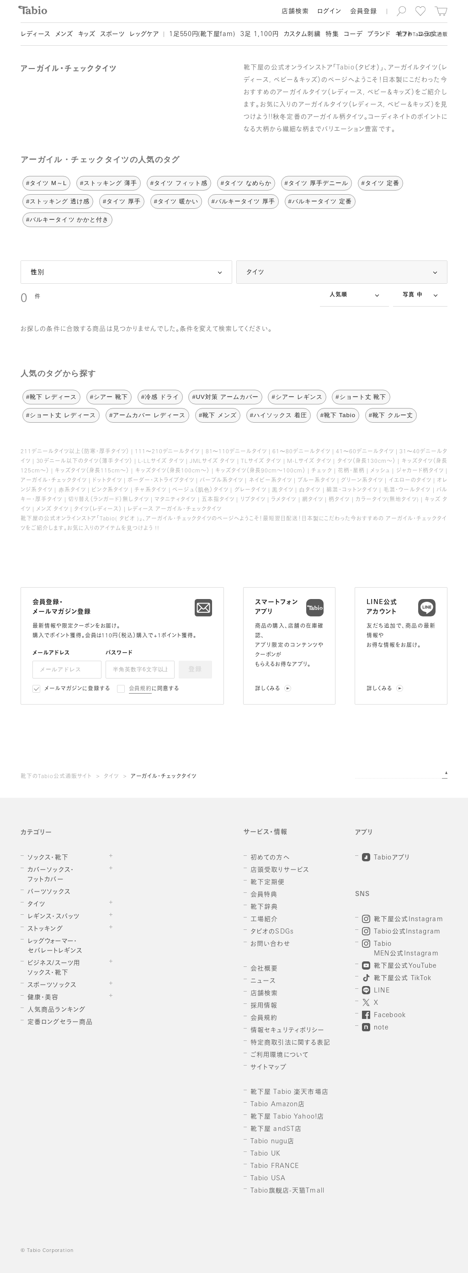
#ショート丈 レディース (61, 415)
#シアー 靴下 (109, 396)
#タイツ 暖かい (176, 201)
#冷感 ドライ (160, 396)
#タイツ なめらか (246, 183)
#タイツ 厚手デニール (316, 183)
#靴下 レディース (51, 396)
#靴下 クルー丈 (391, 415)
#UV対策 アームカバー (225, 396)
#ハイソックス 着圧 (278, 415)
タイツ (111, 777)
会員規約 (140, 689)
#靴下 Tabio (338, 415)
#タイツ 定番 (380, 183)
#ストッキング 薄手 (108, 183)
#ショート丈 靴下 (360, 396)
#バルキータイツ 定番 (320, 201)
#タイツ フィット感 (178, 183)
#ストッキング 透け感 (58, 201)
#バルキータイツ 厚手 (243, 201)
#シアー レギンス (296, 396)
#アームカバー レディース (147, 415)
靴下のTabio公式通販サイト (56, 777)
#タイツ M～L (46, 183)
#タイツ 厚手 (122, 201)
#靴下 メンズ (218, 415)
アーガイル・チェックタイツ (164, 777)
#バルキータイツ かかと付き (67, 219)
